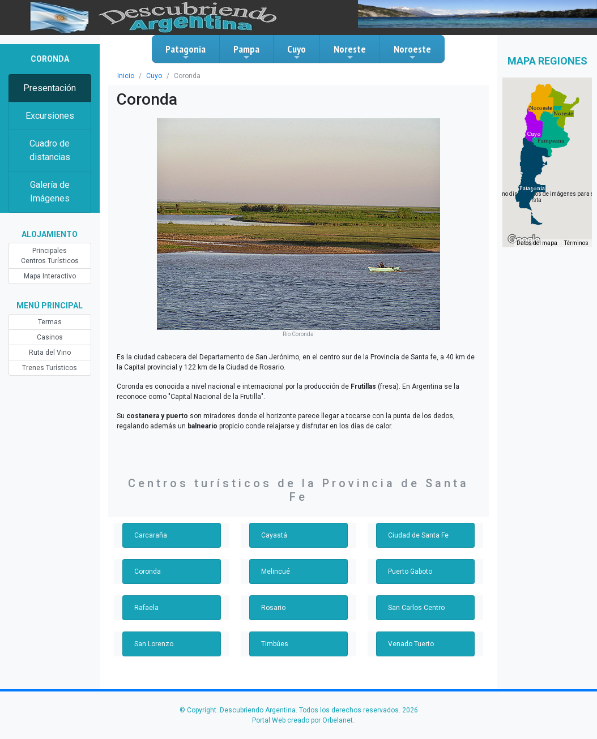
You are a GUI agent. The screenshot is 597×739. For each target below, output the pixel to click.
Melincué (274, 558)
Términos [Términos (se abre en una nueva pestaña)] (577, 243)
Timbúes (274, 630)
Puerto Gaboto (410, 558)
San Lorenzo (153, 630)
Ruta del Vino (49, 352)
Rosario (272, 594)
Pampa (246, 52)
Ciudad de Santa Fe (418, 522)
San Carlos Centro (416, 594)
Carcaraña (150, 522)
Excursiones (49, 116)
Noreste (350, 52)
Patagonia (185, 52)
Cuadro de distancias (49, 150)
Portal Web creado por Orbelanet (302, 707)
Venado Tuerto (410, 630)
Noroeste (412, 52)
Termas (50, 322)
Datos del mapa (538, 243)
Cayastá (273, 522)
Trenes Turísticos (50, 368)
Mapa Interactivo (49, 276)
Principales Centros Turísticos (49, 256)
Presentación (49, 88)
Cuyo (296, 52)
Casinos (49, 337)
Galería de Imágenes (49, 191)
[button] (532, 188)
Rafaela (145, 594)
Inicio (125, 76)
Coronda (147, 558)
